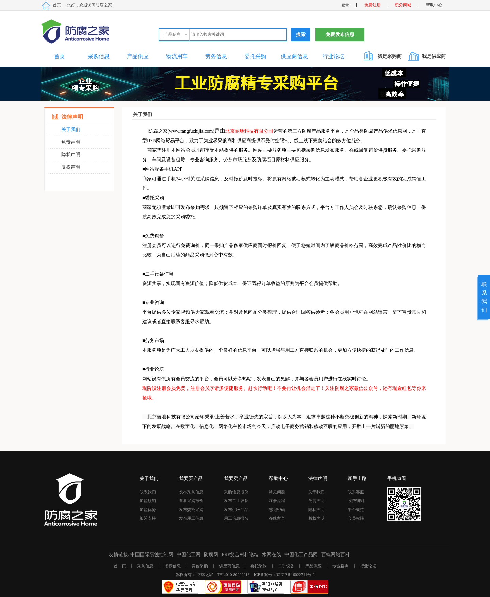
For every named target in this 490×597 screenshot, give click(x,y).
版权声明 (70, 167)
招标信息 (172, 566)
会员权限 (356, 518)
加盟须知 (148, 500)
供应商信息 (294, 56)
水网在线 (271, 554)
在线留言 (277, 518)
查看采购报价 (191, 500)
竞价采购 (200, 566)
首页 (57, 5)
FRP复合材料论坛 (240, 554)
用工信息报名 (236, 518)
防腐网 (211, 554)
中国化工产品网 (301, 554)
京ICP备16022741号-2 (295, 574)
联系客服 (356, 492)
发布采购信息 (191, 492)
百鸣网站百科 (335, 554)
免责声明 (70, 142)
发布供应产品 (236, 509)
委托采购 (255, 56)
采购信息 (99, 56)
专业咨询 (340, 566)
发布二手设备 (236, 500)
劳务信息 (216, 56)
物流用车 (177, 56)
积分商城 (403, 5)
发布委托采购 (191, 509)
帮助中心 (434, 5)
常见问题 (277, 492)
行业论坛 (333, 56)
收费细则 (356, 500)
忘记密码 (277, 509)
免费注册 (372, 5)
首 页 (120, 566)
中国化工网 (188, 554)
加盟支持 (148, 518)
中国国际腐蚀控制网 (151, 554)
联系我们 (148, 492)
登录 (345, 5)
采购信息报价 (236, 492)
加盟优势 (148, 509)
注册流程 (277, 500)
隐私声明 (70, 154)
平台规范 (356, 509)
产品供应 (138, 56)
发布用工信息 (191, 518)
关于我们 (70, 129)
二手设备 (286, 566)
